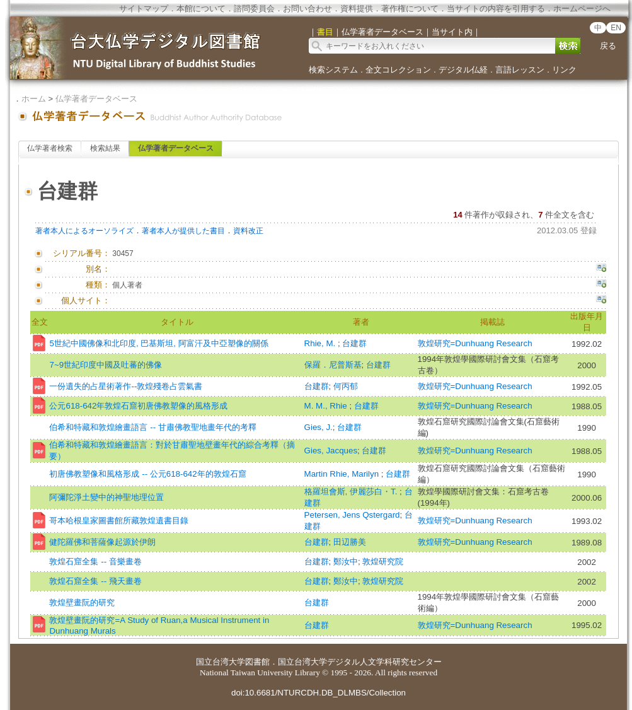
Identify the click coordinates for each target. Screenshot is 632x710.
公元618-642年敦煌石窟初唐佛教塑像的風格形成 (138, 405)
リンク (564, 69)
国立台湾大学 (220, 661)
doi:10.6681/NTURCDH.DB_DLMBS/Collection (318, 692)
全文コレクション (398, 69)
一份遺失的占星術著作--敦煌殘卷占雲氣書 (125, 386)
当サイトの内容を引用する (496, 8)
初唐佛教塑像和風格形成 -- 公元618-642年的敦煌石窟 (147, 474)
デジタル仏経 (463, 69)
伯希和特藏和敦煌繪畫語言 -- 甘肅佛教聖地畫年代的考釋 (152, 427)
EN (616, 27)
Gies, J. (318, 427)
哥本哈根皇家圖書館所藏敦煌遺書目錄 (118, 520)
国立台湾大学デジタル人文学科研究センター (360, 661)
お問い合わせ (307, 8)
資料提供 (356, 8)
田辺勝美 (349, 542)
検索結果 (105, 148)
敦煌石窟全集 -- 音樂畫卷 (95, 561)
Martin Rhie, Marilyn (342, 474)
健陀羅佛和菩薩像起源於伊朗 (102, 542)
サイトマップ (143, 8)
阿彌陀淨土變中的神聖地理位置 (106, 497)
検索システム (333, 69)
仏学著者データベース (96, 98)
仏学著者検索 (49, 148)
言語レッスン (519, 69)
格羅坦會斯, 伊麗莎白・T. (351, 491)
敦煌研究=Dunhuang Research (475, 343)
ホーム (33, 98)
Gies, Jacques (330, 450)
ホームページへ (582, 8)
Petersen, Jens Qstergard (352, 515)
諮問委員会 (254, 8)
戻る (608, 45)
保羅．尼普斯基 (333, 365)
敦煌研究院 (382, 561)
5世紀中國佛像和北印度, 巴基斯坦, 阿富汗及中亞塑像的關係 (158, 343)
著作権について (410, 8)
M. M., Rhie (327, 405)
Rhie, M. (321, 343)
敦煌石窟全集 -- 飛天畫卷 (95, 581)
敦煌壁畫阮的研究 (82, 602)
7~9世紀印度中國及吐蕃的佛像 (105, 365)
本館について (201, 8)
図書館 (257, 661)
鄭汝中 (345, 561)
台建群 (354, 343)
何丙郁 (345, 386)
